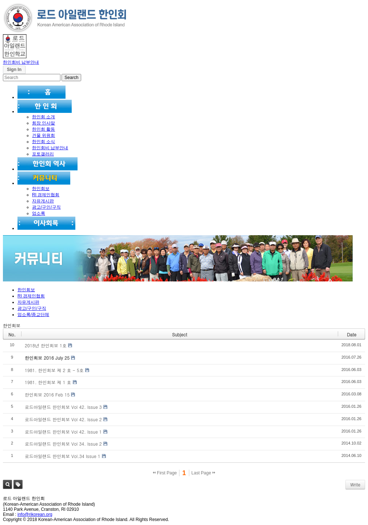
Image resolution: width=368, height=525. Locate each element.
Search (7, 484)
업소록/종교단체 (33, 314)
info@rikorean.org (34, 514)
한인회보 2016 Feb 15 (47, 394)
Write (355, 484)
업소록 (38, 213)
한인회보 (41, 188)
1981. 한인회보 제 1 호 (48, 382)
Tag (18, 484)
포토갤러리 (43, 154)
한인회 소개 (43, 116)
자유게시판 (43, 201)
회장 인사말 (43, 123)
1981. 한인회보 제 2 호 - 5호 (54, 370)
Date (351, 334)
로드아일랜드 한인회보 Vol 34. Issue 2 (63, 444)
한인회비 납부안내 (21, 62)
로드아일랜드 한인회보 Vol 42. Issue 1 (63, 432)
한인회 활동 (43, 129)
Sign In (14, 69)
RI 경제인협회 (45, 194)
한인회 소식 (43, 141)
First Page (165, 472)
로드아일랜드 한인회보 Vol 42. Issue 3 (63, 407)
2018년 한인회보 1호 (46, 345)
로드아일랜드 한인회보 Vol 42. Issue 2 (63, 419)
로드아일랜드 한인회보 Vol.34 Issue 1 (62, 456)
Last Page (203, 472)
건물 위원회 (43, 135)
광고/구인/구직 (46, 207)
